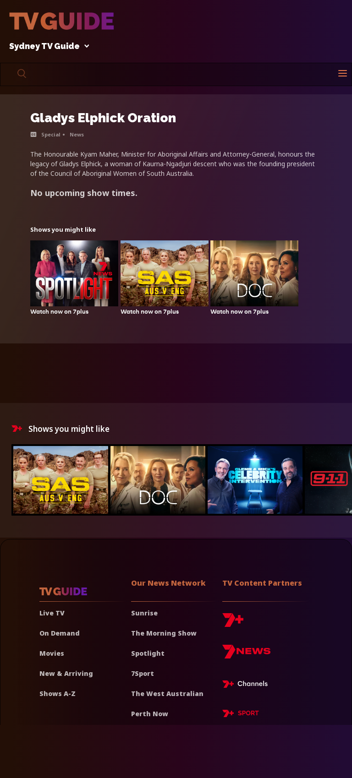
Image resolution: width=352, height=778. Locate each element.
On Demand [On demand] (59, 633)
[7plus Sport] (240, 715)
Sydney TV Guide (46, 46)
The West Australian (167, 693)
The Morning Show (164, 633)
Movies (51, 653)
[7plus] (232, 623)
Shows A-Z (57, 693)
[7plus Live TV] (247, 685)
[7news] (246, 655)
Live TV (52, 613)
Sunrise (144, 613)
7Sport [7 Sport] (142, 673)
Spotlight (148, 653)
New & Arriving (66, 673)
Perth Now (149, 713)
